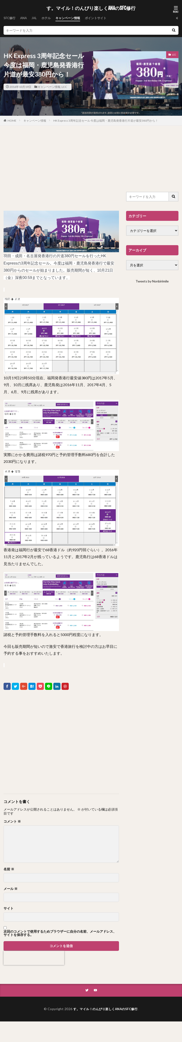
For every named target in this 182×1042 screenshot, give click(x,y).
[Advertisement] (61, 168)
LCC (64, 87)
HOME (12, 120)
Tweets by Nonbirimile (152, 281)
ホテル (48, 18)
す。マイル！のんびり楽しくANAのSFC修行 (91, 8)
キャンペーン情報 (71, 18)
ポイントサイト (101, 18)
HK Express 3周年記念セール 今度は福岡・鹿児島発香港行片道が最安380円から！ (105, 120)
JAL (36, 18)
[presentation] (34, 958)
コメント (12, 821)
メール (11, 888)
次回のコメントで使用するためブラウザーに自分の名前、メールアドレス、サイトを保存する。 (60, 933)
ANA (24, 18)
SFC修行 (10, 18)
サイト (9, 908)
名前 (9, 869)
